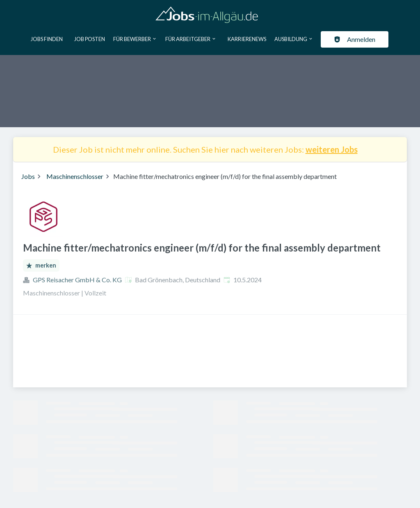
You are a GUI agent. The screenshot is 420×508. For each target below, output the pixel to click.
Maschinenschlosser (74, 176)
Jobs (28, 176)
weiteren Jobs (332, 149)
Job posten (89, 39)
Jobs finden (47, 39)
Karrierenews (247, 39)
